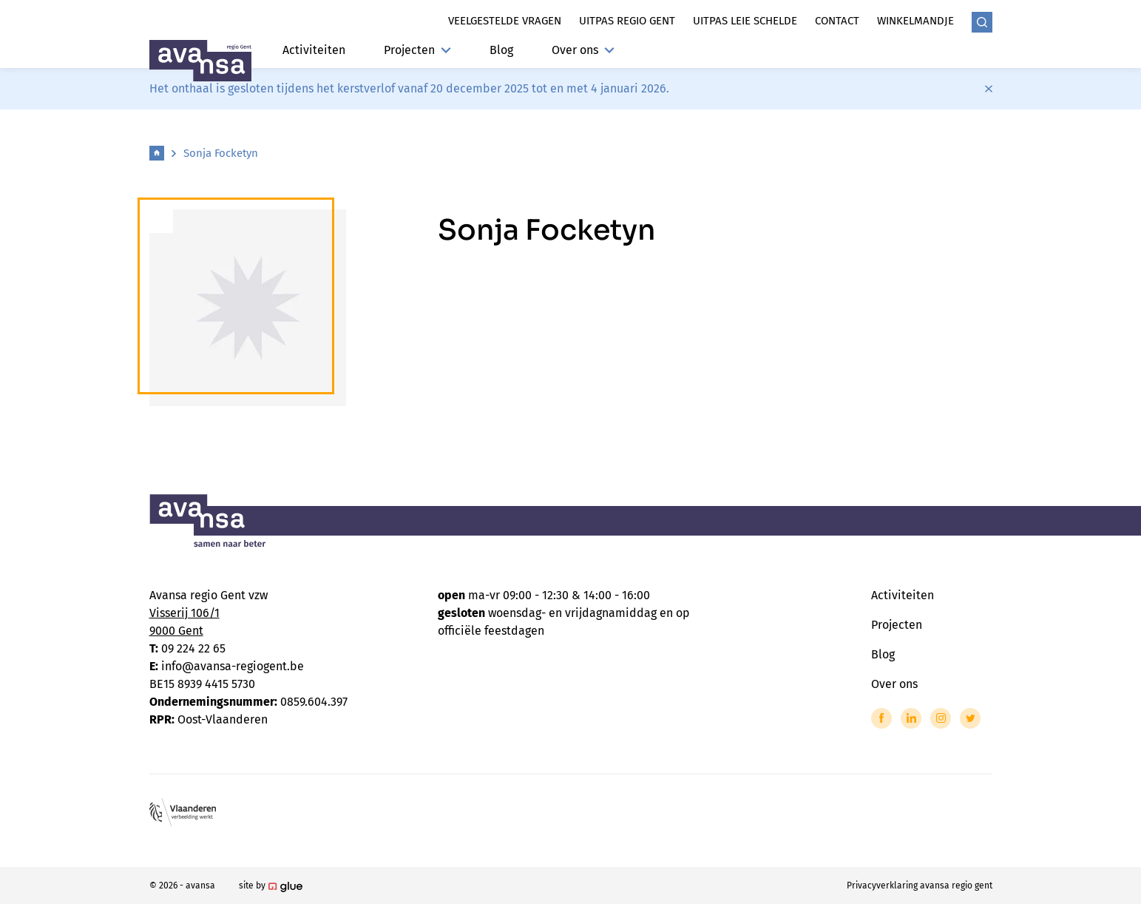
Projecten (417, 50)
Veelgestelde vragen (504, 20)
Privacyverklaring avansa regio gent (919, 885)
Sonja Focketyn (220, 153)
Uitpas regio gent (627, 20)
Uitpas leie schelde (745, 20)
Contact (837, 20)
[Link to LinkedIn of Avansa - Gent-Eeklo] (911, 718)
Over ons (583, 50)
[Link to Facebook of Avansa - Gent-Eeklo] (881, 718)
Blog (501, 50)
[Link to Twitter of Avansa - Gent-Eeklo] (970, 718)
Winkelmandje (915, 20)
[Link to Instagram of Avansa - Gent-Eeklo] (940, 718)
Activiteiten (313, 50)
